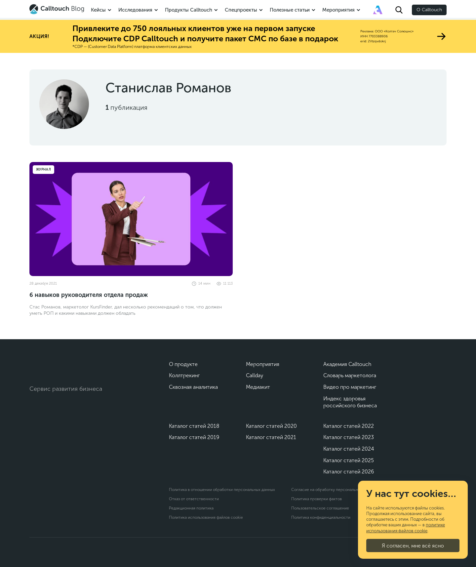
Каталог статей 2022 (348, 426)
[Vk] (35, 410)
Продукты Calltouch (188, 10)
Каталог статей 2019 (194, 437)
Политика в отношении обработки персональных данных (222, 489)
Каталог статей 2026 (348, 471)
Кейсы (98, 10)
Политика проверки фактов (316, 499)
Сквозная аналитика (193, 387)
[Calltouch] (56, 367)
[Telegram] (49, 410)
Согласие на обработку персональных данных (334, 489)
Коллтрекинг (184, 375)
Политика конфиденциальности (320, 517)
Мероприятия (338, 10)
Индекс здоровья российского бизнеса (350, 402)
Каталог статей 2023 (348, 437)
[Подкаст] (30, 537)
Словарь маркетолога (349, 375)
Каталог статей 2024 (348, 449)
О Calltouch (429, 10)
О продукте (183, 364)
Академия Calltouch (347, 364)
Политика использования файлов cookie (206, 517)
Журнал (43, 170)
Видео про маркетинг (349, 387)
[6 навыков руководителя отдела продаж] (131, 219)
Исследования (135, 10)
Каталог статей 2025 (348, 460)
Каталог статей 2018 (194, 426)
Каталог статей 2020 (271, 426)
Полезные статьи (290, 10)
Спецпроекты (241, 10)
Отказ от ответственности (194, 499)
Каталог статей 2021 (271, 437)
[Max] (64, 410)
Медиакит (258, 387)
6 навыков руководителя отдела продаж (88, 295)
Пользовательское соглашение (320, 508)
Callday (254, 375)
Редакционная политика (191, 508)
